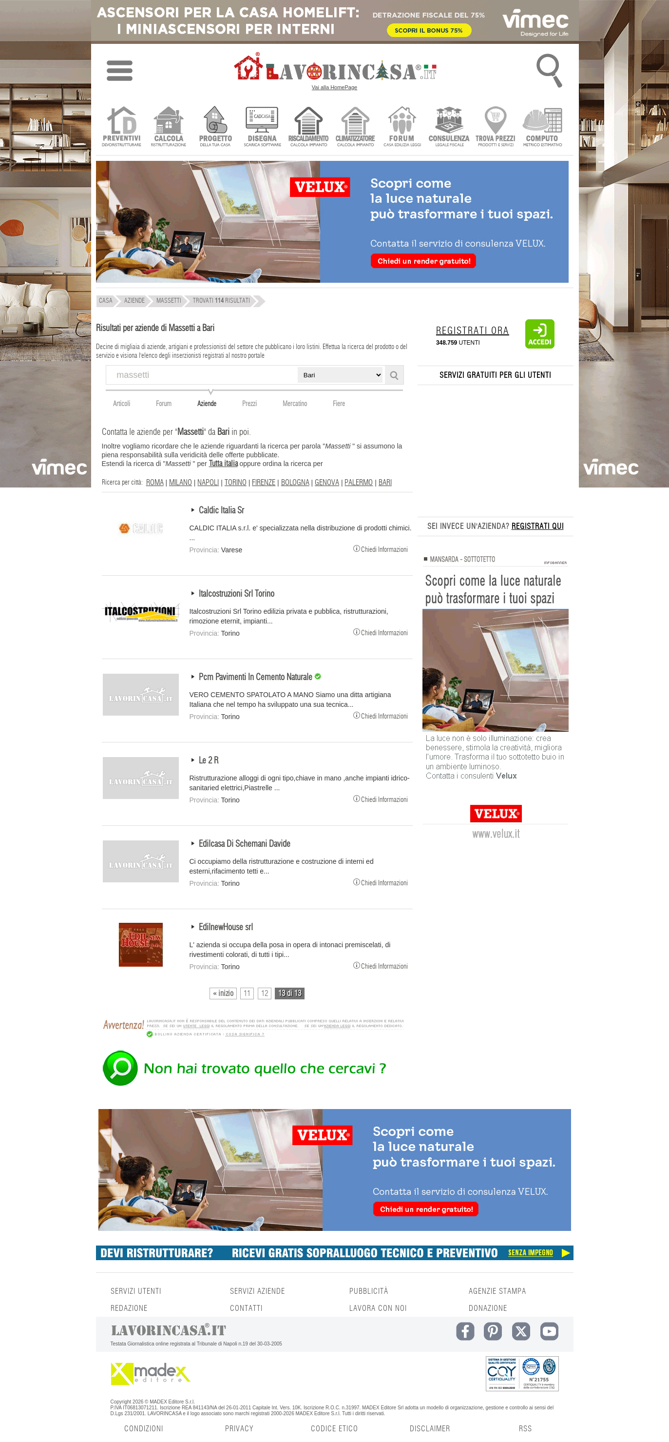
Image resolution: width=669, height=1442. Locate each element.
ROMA (155, 483)
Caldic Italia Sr (221, 511)
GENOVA (327, 483)
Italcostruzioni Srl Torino (236, 594)
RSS (525, 1429)
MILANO (180, 483)
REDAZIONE (129, 1308)
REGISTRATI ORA (472, 331)
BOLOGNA (295, 483)
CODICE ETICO (334, 1429)
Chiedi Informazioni (380, 548)
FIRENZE (263, 483)
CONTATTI (246, 1308)
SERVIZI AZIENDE (257, 1291)
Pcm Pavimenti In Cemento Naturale (256, 677)
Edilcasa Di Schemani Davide (244, 844)
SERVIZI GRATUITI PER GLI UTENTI (495, 375)
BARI (385, 483)
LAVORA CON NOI (378, 1308)
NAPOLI (208, 483)
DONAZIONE (488, 1308)
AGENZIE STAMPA (497, 1291)
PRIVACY (239, 1429)
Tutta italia (223, 464)
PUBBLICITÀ (368, 1291)
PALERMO (358, 483)
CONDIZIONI (143, 1429)
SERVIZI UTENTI (136, 1291)
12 (264, 993)
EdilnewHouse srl (226, 927)
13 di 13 (289, 993)
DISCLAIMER (430, 1429)
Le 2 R (208, 761)
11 (247, 993)
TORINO (236, 483)
